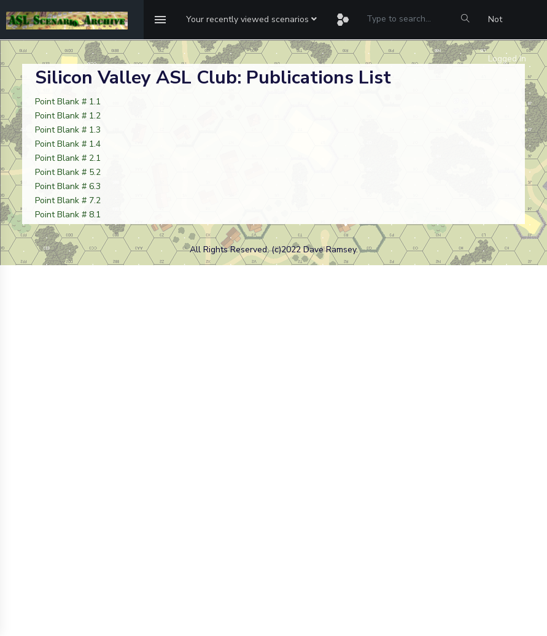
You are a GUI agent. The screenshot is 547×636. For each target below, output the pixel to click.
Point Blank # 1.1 (68, 101)
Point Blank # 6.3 (68, 186)
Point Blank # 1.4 (68, 144)
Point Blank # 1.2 (68, 116)
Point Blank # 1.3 (68, 130)
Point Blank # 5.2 (68, 172)
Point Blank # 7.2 (68, 200)
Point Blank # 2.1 (68, 158)
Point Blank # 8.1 (68, 214)
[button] (251, 19)
